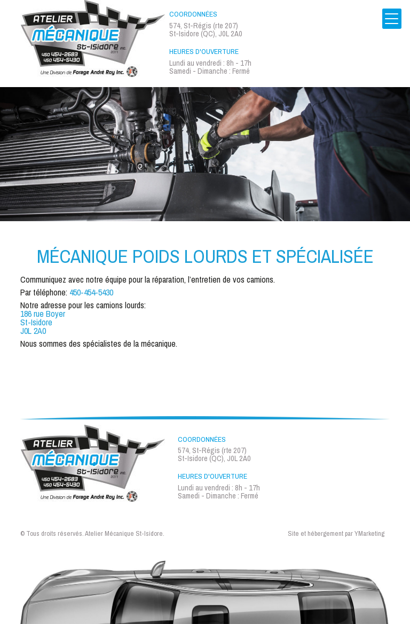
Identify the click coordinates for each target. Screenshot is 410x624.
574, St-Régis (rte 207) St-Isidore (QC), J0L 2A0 (205, 29)
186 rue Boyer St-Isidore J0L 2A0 (42, 322)
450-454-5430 (91, 292)
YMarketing (369, 534)
